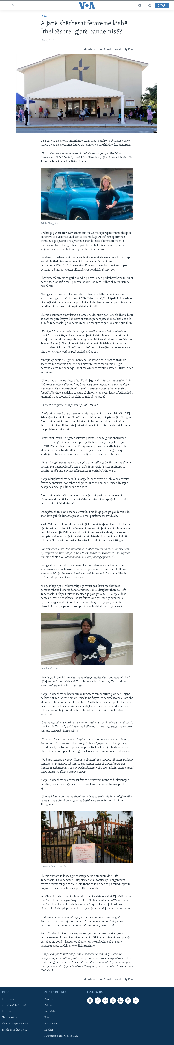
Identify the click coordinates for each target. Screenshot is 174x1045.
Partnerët (7, 1011)
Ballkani (48, 1005)
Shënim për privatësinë (15, 1023)
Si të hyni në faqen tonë (14, 1030)
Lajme (44, 16)
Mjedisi (48, 1030)
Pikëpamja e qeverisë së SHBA (61, 1036)
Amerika (49, 999)
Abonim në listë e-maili (14, 1005)
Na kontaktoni (10, 1017)
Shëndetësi (50, 1023)
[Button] (90, 49)
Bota (46, 1017)
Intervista (49, 1011)
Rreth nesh (8, 999)
